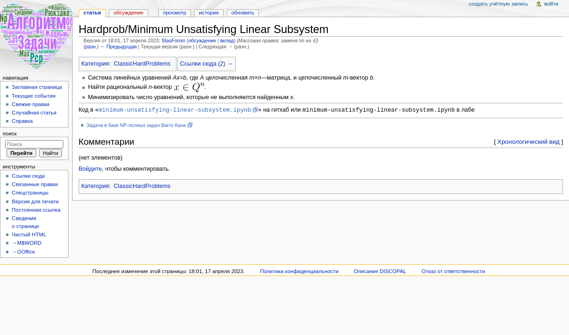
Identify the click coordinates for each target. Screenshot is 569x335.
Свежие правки (30, 104)
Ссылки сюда (28, 176)
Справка (22, 121)
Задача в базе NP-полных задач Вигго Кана (136, 125)
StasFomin (173, 40)
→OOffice (23, 252)
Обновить (242, 12)
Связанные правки (35, 184)
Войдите (90, 169)
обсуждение (202, 40)
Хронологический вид (528, 142)
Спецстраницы (30, 192)
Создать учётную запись (498, 4)
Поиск (10, 133)
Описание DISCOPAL (380, 271)
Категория (95, 63)
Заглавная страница (37, 87)
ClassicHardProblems (142, 63)
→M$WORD (26, 243)
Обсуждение (128, 12)
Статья (92, 12)
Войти (551, 4)
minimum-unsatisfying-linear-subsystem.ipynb (175, 110)
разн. (91, 46)
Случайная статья (34, 112)
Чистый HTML (29, 234)
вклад (227, 40)
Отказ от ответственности (453, 271)
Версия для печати (35, 201)
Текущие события (33, 96)
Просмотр (174, 12)
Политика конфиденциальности (299, 271)
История (209, 12)
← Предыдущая (118, 46)
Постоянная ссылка (36, 210)
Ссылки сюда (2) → (206, 63)
